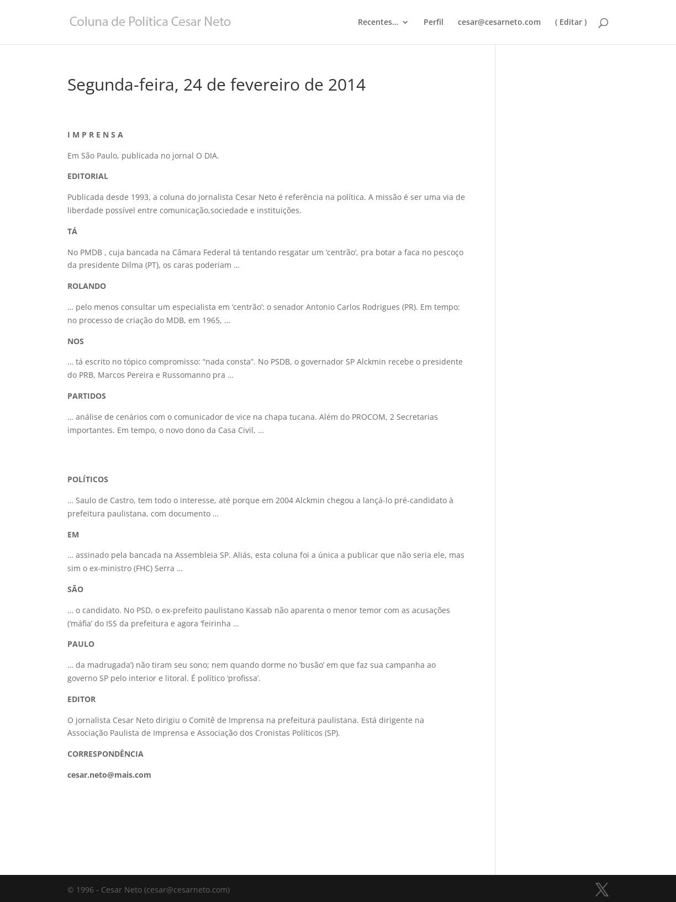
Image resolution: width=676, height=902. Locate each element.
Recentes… (378, 22)
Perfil (433, 22)
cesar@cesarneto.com (499, 22)
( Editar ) (571, 22)
